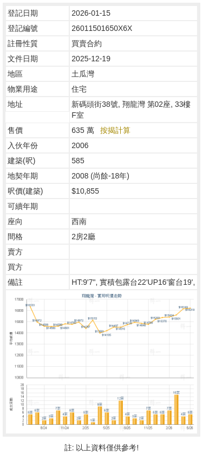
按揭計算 (115, 130)
